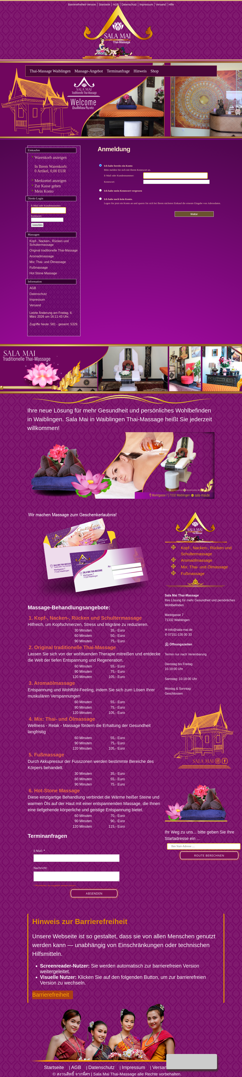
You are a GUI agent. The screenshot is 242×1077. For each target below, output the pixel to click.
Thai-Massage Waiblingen (50, 71)
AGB (116, 4)
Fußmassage (38, 267)
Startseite (104, 4)
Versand (161, 4)
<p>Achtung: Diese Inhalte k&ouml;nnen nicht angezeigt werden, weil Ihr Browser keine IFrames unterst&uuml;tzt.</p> (76, 877)
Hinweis (140, 71)
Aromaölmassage (41, 256)
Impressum (146, 4)
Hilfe (171, 4)
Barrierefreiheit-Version (82, 4)
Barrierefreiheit (50, 995)
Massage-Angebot (89, 71)
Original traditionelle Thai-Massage (53, 250)
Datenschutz (129, 4)
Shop (154, 71)
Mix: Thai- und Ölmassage (47, 262)
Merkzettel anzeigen (50, 181)
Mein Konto (44, 191)
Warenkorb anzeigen (51, 157)
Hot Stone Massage (43, 273)
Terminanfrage (118, 71)
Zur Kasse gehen (48, 186)
